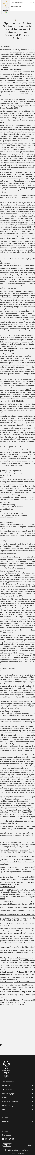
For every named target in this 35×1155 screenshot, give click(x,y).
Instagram (7, 1139)
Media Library (7, 1106)
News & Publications (10, 1102)
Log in (30, 1145)
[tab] (17, 20)
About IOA (6, 1086)
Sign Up (7, 1145)
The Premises (7, 1090)
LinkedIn (13, 1139)
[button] (17, 3)
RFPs (4, 1110)
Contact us (6, 1135)
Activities (14, 6)
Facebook (3, 1139)
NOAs (4, 1098)
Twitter (10, 1139)
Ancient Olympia (8, 1094)
